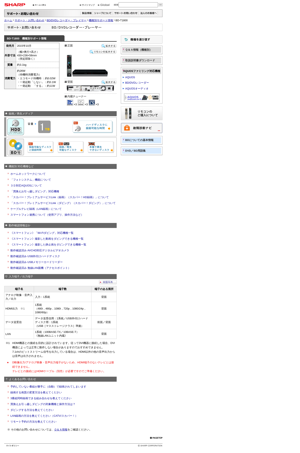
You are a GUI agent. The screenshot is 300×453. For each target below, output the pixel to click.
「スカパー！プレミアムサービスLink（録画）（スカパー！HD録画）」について (59, 197)
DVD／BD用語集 (135, 150)
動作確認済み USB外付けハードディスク (35, 256)
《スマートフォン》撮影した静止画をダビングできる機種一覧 (48, 244)
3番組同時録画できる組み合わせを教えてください (40, 398)
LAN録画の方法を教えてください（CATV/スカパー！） (44, 415)
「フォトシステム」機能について (30, 179)
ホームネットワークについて (28, 173)
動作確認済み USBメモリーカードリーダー (36, 262)
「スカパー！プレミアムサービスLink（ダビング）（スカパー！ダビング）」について (63, 203)
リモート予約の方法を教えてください (33, 421)
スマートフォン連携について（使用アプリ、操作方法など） (47, 214)
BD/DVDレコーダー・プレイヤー (66, 20)
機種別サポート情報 (101, 20)
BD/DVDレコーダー (137, 82)
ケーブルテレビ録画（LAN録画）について (36, 208)
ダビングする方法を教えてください (32, 409)
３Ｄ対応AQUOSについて (26, 185)
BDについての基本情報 (139, 140)
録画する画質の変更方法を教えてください (36, 392)
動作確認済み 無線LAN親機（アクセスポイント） (40, 267)
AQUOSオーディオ (137, 88)
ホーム (8, 20)
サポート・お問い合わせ (29, 20)
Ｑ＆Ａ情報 (61, 429)
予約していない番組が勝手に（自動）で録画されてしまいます (48, 386)
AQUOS (130, 77)
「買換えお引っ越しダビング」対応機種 (34, 191)
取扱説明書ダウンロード (140, 60)
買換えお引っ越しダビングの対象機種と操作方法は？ (42, 404)
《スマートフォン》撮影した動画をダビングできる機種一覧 (47, 238)
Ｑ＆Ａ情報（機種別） (138, 49)
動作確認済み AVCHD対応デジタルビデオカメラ (39, 250)
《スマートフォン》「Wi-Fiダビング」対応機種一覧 (42, 232)
